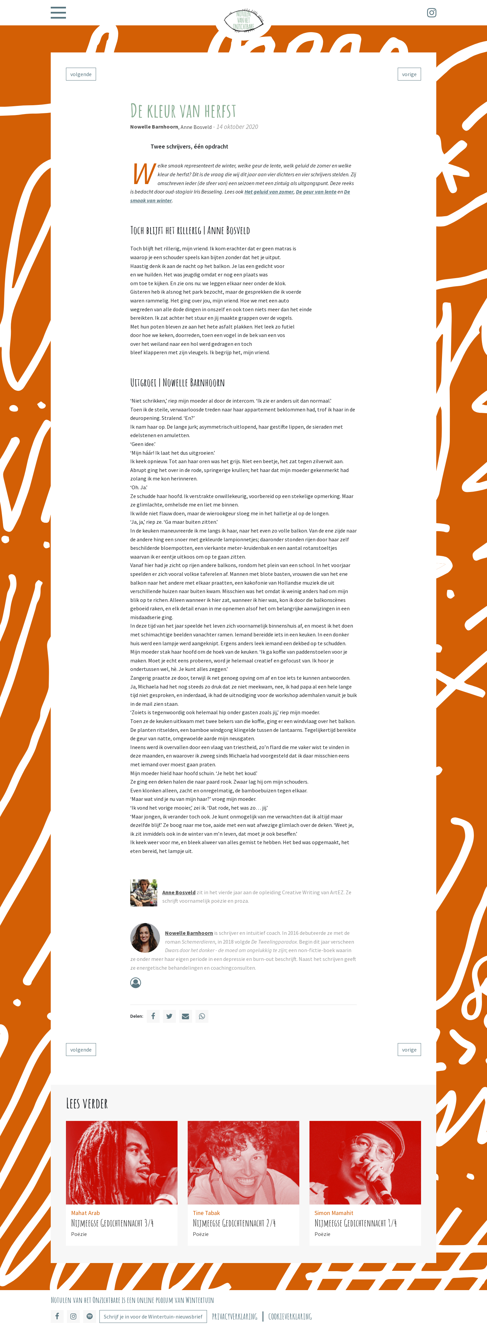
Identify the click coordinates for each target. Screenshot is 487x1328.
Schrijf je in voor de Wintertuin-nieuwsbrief (153, 1316)
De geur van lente (316, 191)
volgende (81, 74)
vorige (409, 74)
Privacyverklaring (234, 1317)
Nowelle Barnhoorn (154, 126)
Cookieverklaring (290, 1317)
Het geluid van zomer (269, 191)
